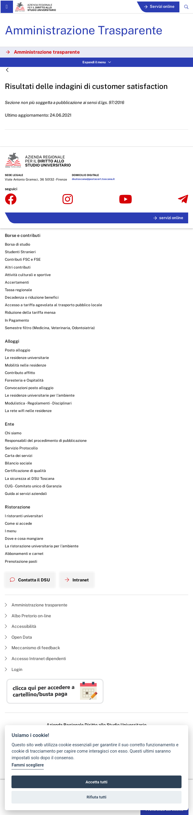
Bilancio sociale (18, 463)
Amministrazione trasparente (36, 605)
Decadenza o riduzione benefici (32, 297)
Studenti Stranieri (20, 252)
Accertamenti (17, 282)
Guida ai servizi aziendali (26, 493)
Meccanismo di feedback (32, 647)
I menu (10, 531)
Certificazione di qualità (25, 470)
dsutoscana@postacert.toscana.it (93, 179)
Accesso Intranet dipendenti (35, 658)
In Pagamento (17, 320)
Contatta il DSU (30, 579)
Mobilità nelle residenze (25, 365)
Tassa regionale (18, 290)
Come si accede (18, 523)
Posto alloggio (17, 350)
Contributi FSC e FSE (23, 259)
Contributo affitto (20, 372)
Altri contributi (18, 267)
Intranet (77, 579)
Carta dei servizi (18, 455)
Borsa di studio (17, 244)
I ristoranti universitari (24, 516)
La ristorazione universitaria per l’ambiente (42, 546)
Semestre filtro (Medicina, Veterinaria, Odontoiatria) (50, 328)
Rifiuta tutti (97, 797)
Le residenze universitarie (27, 357)
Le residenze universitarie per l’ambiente (40, 395)
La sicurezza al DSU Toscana (29, 478)
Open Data (18, 637)
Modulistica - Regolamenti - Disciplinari (38, 403)
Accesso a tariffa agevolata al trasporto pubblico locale (53, 305)
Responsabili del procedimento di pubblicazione (46, 440)
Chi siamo (13, 433)
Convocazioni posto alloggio (29, 387)
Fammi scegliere (27, 765)
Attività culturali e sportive (28, 274)
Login (13, 669)
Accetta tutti (96, 782)
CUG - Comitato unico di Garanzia (33, 486)
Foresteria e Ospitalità (24, 380)
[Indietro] (7, 70)
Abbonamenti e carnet (24, 553)
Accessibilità (20, 626)
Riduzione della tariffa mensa (30, 312)
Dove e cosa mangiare (24, 538)
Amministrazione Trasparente (83, 30)
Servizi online (159, 6)
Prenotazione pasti (21, 561)
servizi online (168, 218)
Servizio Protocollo (21, 448)
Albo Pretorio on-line (28, 615)
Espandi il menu (96, 62)
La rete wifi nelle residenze (28, 410)
